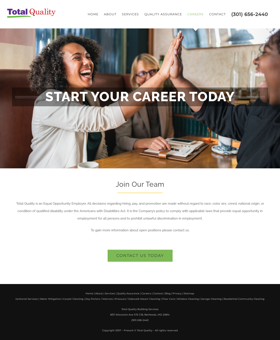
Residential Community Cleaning (244, 298)
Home (89, 293)
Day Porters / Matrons (99, 298)
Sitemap (189, 293)
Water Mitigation (50, 298)
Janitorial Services (26, 298)
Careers (146, 293)
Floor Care (168, 298)
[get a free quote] (140, 256)
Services (110, 293)
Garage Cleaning (211, 298)
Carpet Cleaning (73, 298)
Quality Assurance (128, 293)
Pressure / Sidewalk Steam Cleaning (137, 298)
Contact (158, 293)
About (99, 293)
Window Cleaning (188, 298)
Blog (168, 293)
